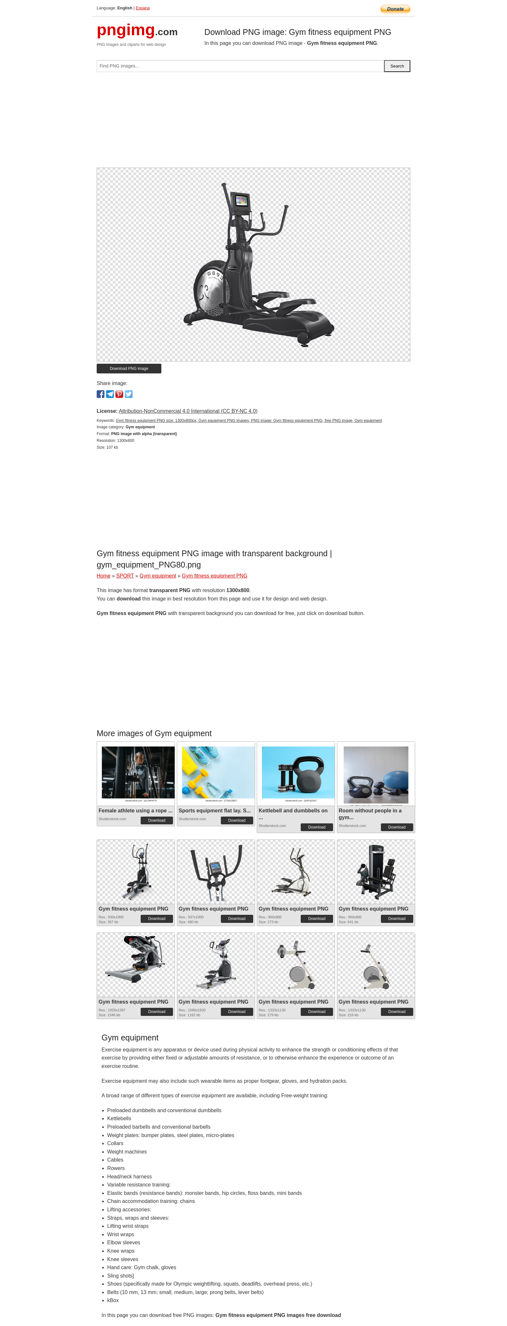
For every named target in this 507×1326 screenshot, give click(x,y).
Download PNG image (129, 368)
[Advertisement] (253, 122)
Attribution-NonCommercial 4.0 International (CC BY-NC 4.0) (188, 411)
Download (156, 820)
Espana (143, 7)
